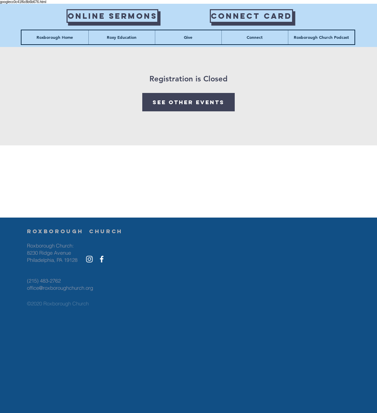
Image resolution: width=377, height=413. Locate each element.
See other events (188, 102)
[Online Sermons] (112, 16)
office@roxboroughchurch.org (60, 288)
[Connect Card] (251, 16)
